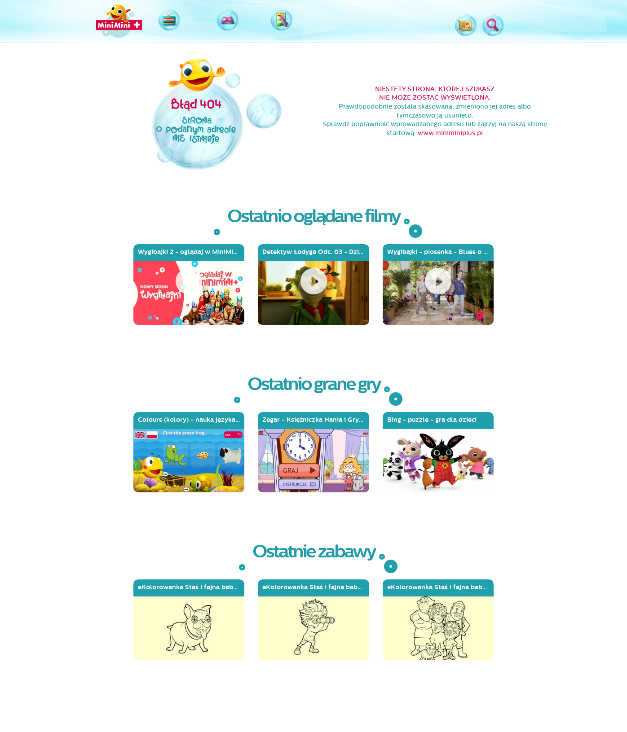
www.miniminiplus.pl (450, 133)
